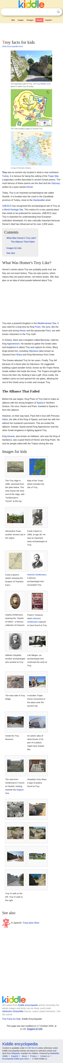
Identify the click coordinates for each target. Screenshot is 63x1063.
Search (58, 12)
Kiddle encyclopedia (28, 1005)
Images (21, 20)
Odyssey (55, 183)
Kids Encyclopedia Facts (12, 46)
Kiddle (5, 1056)
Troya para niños (31, 923)
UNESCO (7, 206)
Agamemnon (13, 344)
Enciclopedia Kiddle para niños (15, 1059)
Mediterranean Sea (46, 323)
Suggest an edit (34, 1029)
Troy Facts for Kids (11, 1019)
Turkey (5, 176)
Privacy (33, 1056)
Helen (5, 419)
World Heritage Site (13, 209)
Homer (43, 84)
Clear (52, 12)
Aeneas (11, 436)
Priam (38, 327)
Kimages (30, 20)
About (24, 1056)
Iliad (41, 183)
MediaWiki (54, 1053)
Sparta (40, 403)
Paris (48, 330)
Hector (22, 330)
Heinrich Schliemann (36, 574)
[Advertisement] (31, 30)
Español (48, 20)
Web (13, 20)
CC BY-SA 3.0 (31, 1048)
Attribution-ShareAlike (13, 1011)
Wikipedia (15, 1053)
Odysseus (33, 351)
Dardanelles (39, 200)
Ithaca (19, 354)
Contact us (44, 1056)
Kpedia (39, 20)
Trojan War (53, 176)
